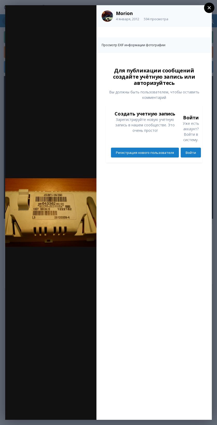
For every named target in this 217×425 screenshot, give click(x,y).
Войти (191, 152)
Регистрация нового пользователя (145, 152)
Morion (124, 13)
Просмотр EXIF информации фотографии (133, 45)
